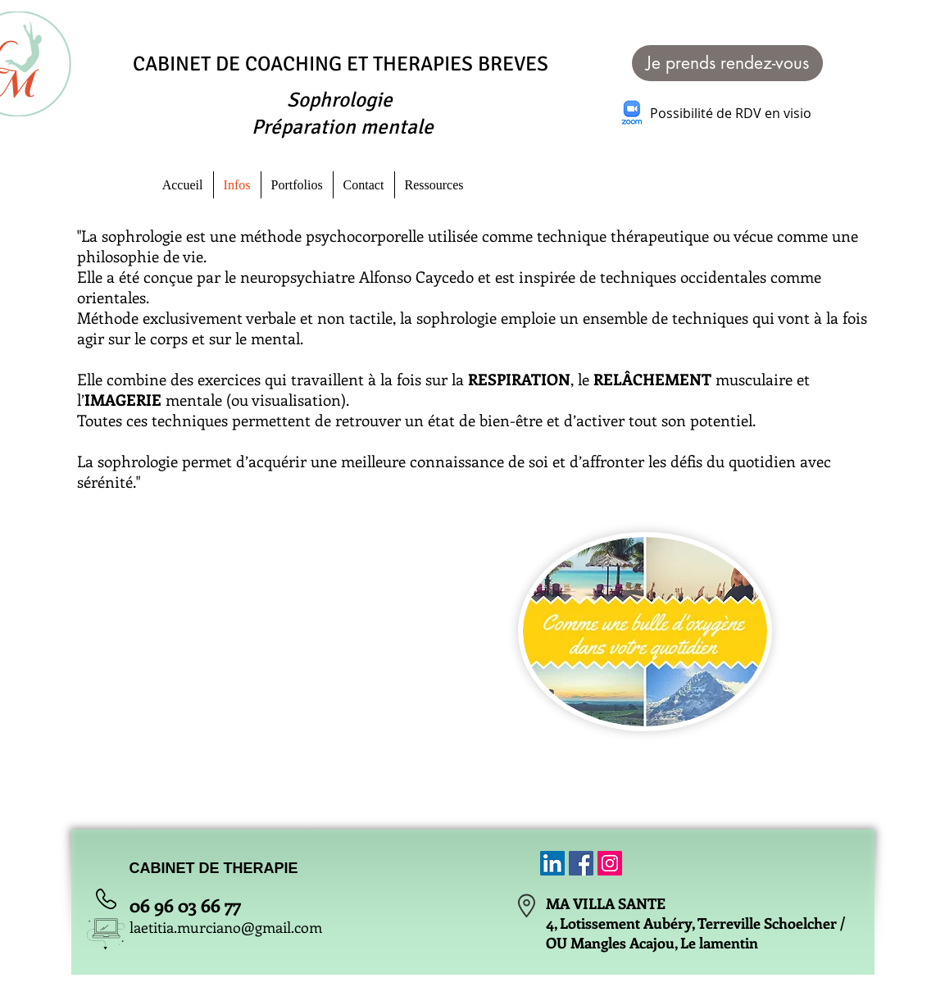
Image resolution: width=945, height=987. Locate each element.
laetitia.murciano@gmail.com (225, 927)
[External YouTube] (298, 614)
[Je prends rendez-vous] (727, 63)
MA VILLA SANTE (606, 903)
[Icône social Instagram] (609, 863)
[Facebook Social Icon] (581, 863)
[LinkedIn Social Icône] (552, 863)
